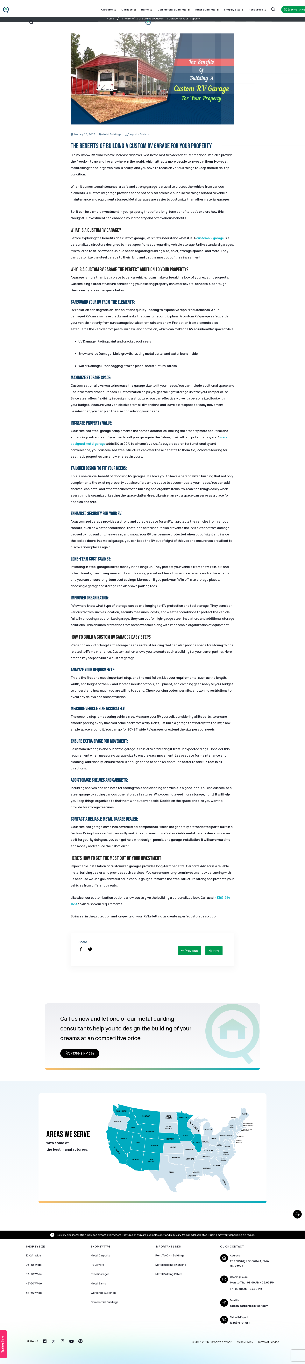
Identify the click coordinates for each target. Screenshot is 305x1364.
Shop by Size (229, 8)
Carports (111, 8)
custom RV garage (210, 238)
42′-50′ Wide (34, 1283)
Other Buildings (203, 8)
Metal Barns (98, 1283)
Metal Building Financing (170, 1265)
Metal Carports (100, 1255)
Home (110, 18)
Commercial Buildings (172, 8)
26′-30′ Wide (34, 1265)
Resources (251, 8)
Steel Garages (100, 1274)
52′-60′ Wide (34, 1293)
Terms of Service (268, 1342)
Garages (130, 8)
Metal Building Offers (168, 1274)
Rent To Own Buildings (169, 1255)
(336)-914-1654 (79, 1053)
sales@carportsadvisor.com (249, 1306)
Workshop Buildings (103, 1293)
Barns (146, 8)
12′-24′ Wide (33, 1255)
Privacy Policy (244, 1342)
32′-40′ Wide (34, 1274)
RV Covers (97, 1265)
